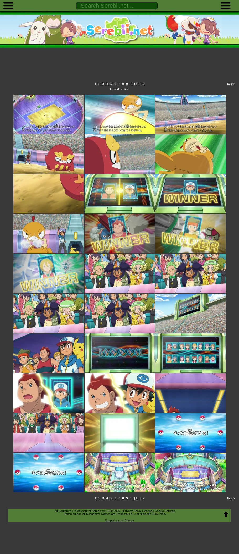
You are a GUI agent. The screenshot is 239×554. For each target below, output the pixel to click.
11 (137, 83)
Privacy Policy (132, 510)
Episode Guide (119, 89)
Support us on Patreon (119, 520)
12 (142, 83)
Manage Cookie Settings (159, 510)
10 (131, 83)
